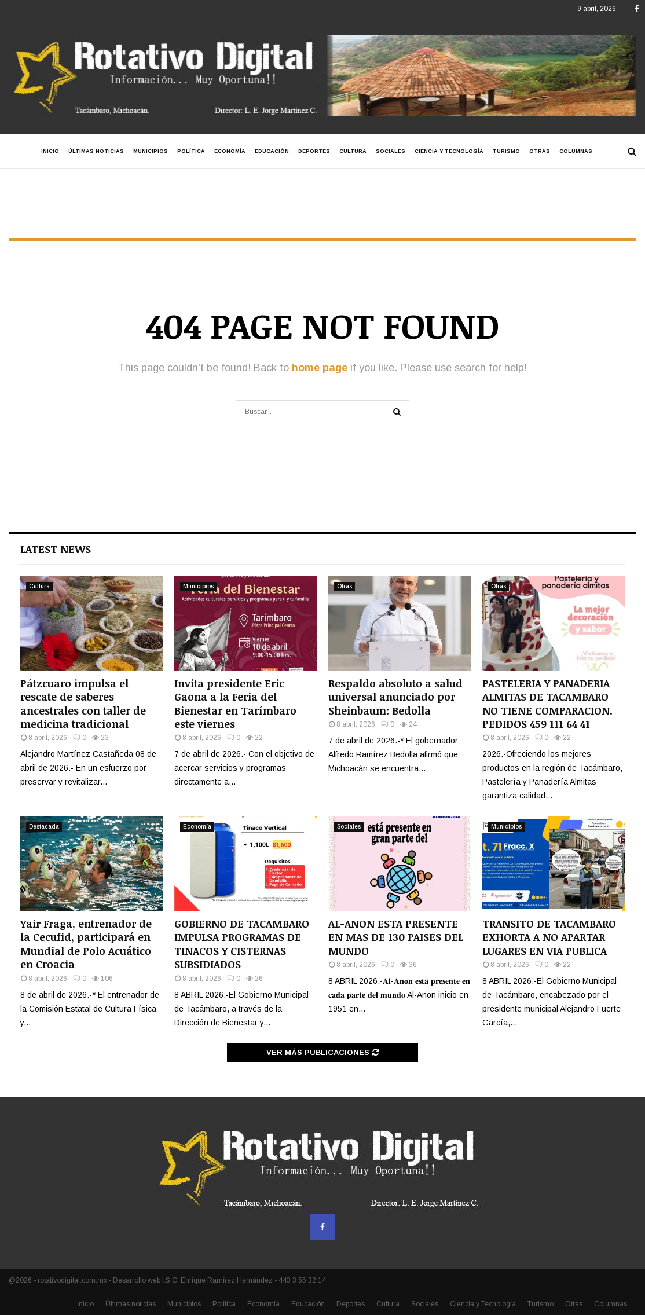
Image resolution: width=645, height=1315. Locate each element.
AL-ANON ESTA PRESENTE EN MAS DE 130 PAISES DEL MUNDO (395, 937)
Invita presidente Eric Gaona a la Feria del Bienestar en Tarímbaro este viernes (235, 703)
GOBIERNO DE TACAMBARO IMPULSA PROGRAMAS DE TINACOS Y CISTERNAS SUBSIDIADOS (241, 944)
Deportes (314, 151)
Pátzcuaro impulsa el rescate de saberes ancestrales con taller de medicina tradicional (83, 703)
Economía (229, 151)
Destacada (44, 826)
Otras (539, 151)
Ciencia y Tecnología (449, 151)
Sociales (390, 151)
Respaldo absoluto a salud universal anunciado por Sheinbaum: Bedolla (395, 696)
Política (191, 151)
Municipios (150, 151)
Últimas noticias (96, 151)
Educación (272, 151)
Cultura (353, 151)
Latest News (55, 549)
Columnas (575, 151)
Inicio (50, 151)
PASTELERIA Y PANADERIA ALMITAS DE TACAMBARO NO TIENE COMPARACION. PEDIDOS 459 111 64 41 (547, 703)
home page (319, 367)
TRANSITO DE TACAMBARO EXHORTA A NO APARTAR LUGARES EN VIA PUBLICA (549, 937)
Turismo (506, 151)
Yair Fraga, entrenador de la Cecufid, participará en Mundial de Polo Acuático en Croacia (86, 944)
